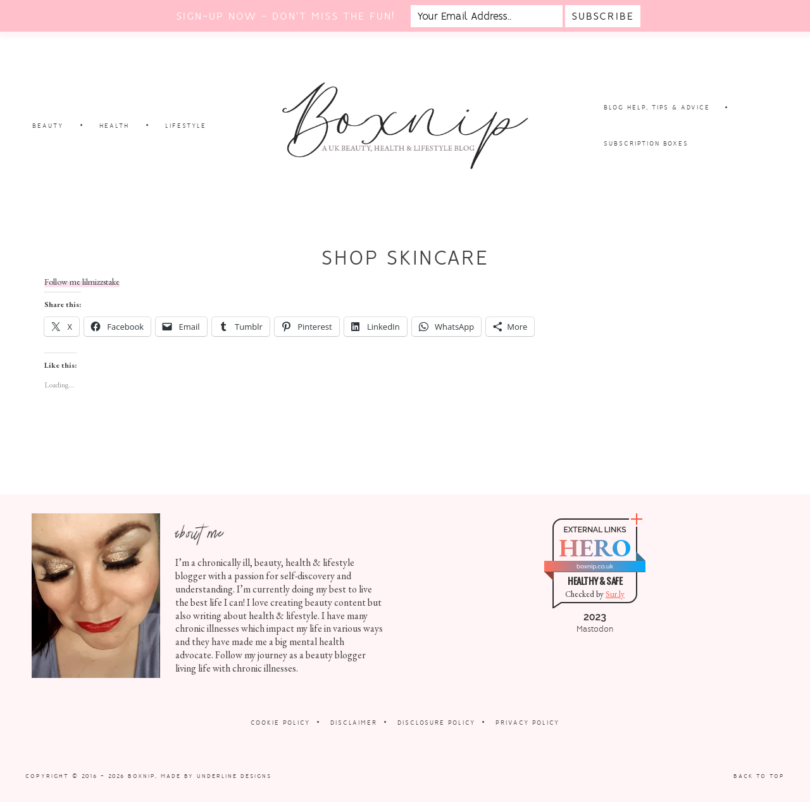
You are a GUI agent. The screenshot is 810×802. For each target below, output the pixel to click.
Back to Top (759, 776)
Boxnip (141, 776)
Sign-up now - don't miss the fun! (285, 16)
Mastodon (594, 629)
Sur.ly (615, 594)
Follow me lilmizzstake (82, 281)
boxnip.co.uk (594, 566)
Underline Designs (234, 776)
